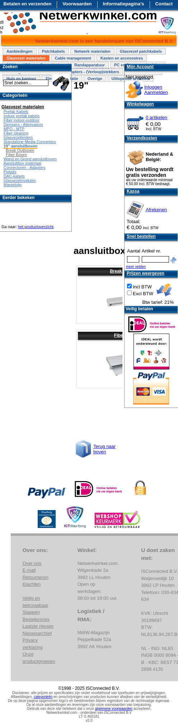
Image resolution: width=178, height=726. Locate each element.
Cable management (73, 58)
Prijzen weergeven (145, 273)
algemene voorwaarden (114, 709)
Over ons (32, 563)
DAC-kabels (14, 176)
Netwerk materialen (92, 51)
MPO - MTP (14, 129)
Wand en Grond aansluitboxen (30, 159)
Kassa (133, 191)
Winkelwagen (140, 104)
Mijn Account (140, 66)
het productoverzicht (35, 227)
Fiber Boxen (16, 154)
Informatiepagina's (123, 3)
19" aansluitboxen (20, 146)
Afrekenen (156, 209)
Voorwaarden (77, 3)
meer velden (136, 267)
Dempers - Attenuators (23, 124)
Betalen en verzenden (28, 3)
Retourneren (35, 577)
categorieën (43, 697)
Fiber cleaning (16, 133)
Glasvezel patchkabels (141, 51)
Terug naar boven (104, 449)
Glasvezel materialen (26, 58)
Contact (164, 3)
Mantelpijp (13, 185)
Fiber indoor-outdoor (21, 120)
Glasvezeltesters (18, 137)
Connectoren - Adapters (24, 167)
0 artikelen (156, 117)
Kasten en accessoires (121, 58)
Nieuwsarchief (37, 633)
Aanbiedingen (19, 51)
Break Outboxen (20, 150)
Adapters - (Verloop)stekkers (92, 72)
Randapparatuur (89, 65)
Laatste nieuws (38, 626)
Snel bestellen (141, 236)
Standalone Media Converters (30, 142)
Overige (95, 78)
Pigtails (10, 172)
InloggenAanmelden (156, 89)
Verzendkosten (142, 138)
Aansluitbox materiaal (22, 163)
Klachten (32, 584)
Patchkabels (53, 51)
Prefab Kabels (16, 111)
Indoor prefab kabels (21, 116)
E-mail (29, 570)
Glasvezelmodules (20, 180)
